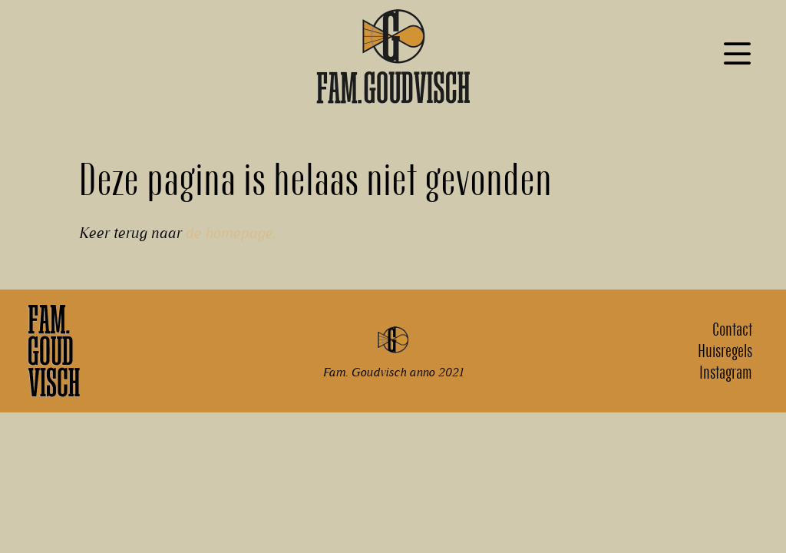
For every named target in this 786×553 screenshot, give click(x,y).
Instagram (725, 372)
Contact (732, 329)
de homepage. (230, 233)
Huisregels (725, 351)
